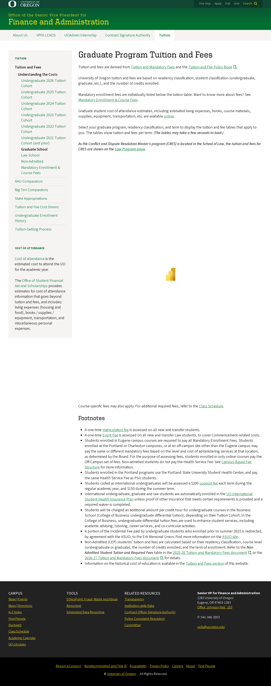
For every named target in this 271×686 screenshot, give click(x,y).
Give (236, 3)
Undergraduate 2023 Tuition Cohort (43, 117)
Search (247, 3)
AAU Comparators (29, 181)
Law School (30, 155)
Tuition (164, 35)
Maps (12, 606)
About (190, 666)
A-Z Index (15, 612)
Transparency (134, 599)
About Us (20, 35)
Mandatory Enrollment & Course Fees (108, 99)
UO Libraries (17, 644)
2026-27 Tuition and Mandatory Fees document (122, 558)
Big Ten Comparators (31, 190)
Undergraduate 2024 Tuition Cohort (43, 106)
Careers (177, 666)
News (12, 599)
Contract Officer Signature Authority (150, 612)
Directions (25, 606)
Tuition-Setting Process (33, 229)
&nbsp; (170, 278)
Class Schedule (211, 406)
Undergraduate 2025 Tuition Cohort (43, 94)
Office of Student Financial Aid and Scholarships (39, 283)
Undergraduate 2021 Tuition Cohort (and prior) (43, 140)
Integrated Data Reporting (85, 612)
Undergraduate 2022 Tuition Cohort (43, 129)
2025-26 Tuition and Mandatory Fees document (210, 552)
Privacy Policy (159, 666)
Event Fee (110, 435)
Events (23, 599)
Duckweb (15, 625)
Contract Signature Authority (127, 35)
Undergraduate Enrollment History (36, 218)
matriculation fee (115, 429)
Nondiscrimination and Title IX (105, 666)
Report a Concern (68, 666)
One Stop (205, 3)
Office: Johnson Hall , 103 (214, 607)
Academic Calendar (22, 638)
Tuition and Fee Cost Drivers (37, 207)
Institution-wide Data (139, 606)
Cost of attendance (30, 258)
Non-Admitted (32, 161)
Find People (17, 618)
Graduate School (34, 149)
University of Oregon (121, 674)
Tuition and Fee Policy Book (210, 67)
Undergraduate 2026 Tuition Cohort (43, 83)
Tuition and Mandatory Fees (153, 67)
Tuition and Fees (28, 67)
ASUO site (230, 536)
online (169, 116)
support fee (208, 483)
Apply (218, 3)
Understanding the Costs (38, 74)
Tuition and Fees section (205, 563)
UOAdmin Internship (80, 35)
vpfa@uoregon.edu (211, 627)
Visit (227, 3)
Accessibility (138, 666)
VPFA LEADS (46, 35)
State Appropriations (31, 198)
